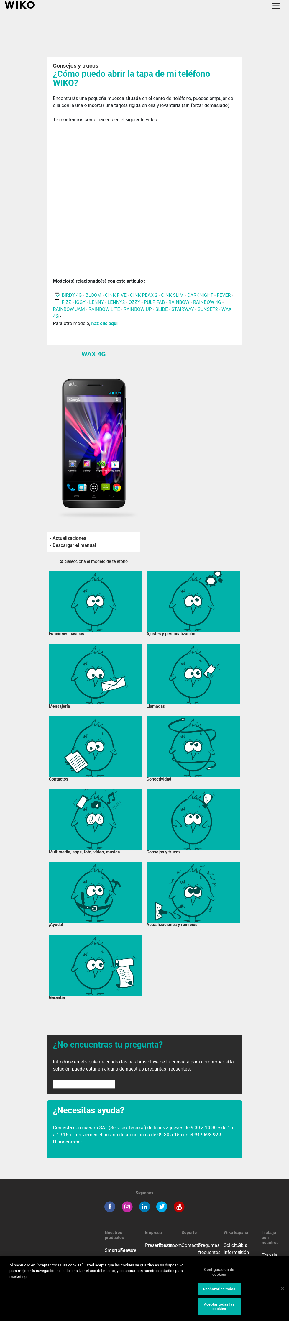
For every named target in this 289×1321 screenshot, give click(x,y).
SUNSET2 (208, 309)
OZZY (134, 302)
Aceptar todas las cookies (219, 1306)
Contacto (191, 1245)
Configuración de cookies (219, 1271)
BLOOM (93, 295)
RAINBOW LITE (104, 309)
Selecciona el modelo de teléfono (94, 561)
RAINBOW (178, 302)
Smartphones (119, 1250)
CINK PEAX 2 (143, 295)
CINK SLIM (172, 295)
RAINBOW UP (138, 309)
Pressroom (170, 1245)
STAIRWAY (183, 309)
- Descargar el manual (73, 545)
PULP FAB (154, 302)
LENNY (96, 302)
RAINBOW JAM (69, 309)
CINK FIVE (116, 295)
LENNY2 (116, 302)
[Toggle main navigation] (276, 6)
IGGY (80, 302)
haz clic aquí (104, 323)
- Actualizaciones (68, 538)
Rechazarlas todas (219, 1289)
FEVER (224, 295)
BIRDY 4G (72, 295)
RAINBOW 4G (207, 302)
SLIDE (161, 309)
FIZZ (66, 302)
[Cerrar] (282, 1288)
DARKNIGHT (200, 295)
